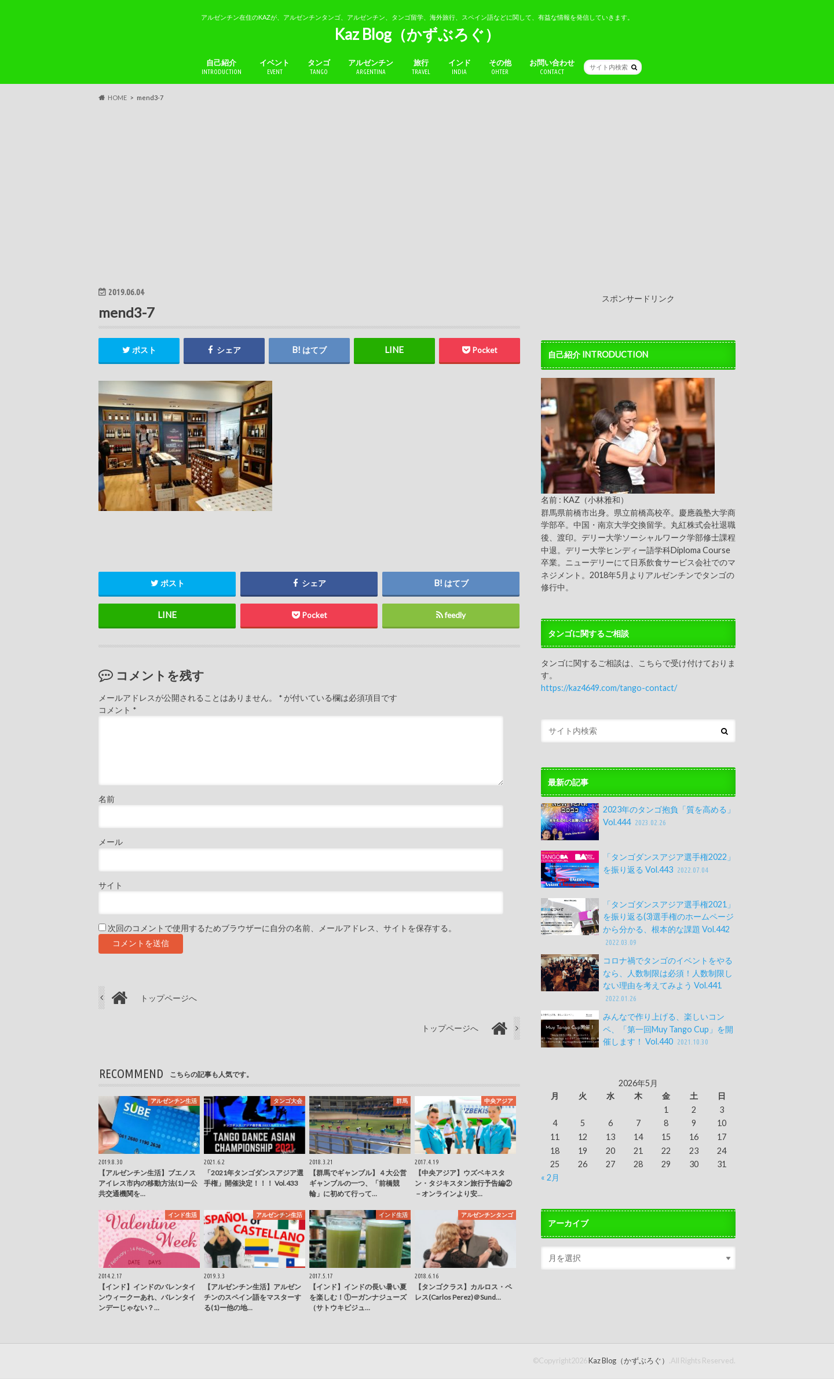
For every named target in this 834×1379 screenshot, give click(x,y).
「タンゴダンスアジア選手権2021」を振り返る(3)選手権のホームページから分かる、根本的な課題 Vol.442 (638, 923)
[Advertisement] (417, 194)
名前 (106, 799)
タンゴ (319, 67)
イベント (274, 67)
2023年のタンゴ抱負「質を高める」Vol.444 (638, 821)
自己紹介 (222, 67)
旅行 (421, 67)
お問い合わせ (552, 67)
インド (459, 67)
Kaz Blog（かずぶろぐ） (417, 34)
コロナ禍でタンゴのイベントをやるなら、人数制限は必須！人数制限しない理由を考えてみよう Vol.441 (637, 979)
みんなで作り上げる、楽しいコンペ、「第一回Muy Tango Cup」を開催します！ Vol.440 (637, 1029)
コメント (117, 710)
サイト (110, 886)
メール (110, 842)
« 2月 (550, 1177)
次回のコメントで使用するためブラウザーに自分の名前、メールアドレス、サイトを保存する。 (282, 928)
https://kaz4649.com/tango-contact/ (609, 688)
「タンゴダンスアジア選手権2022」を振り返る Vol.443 (638, 869)
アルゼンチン (370, 67)
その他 (500, 67)
